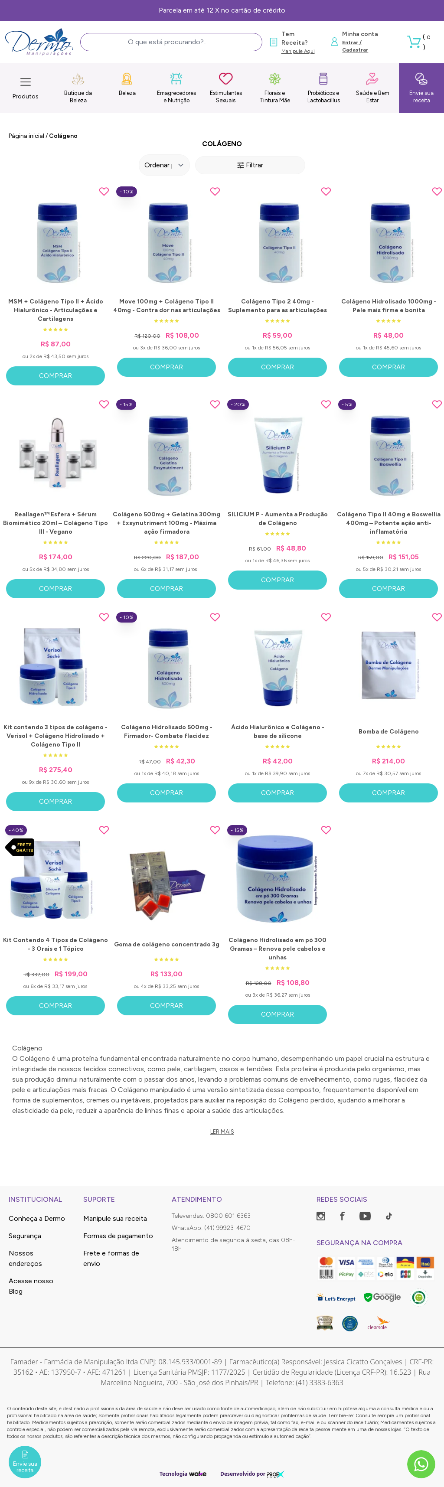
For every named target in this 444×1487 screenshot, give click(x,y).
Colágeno (63, 136)
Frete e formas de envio (111, 1258)
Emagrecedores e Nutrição (176, 88)
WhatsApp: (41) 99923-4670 (211, 1228)
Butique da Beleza (78, 88)
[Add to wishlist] (104, 191)
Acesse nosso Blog (31, 1286)
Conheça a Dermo (37, 1218)
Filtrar (250, 165)
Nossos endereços (25, 1258)
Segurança (25, 1236)
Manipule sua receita (115, 1218)
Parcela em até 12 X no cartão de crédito (222, 10)
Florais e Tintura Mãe (274, 88)
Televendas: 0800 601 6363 (211, 1216)
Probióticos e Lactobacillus (323, 88)
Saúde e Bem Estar (372, 88)
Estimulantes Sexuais (226, 88)
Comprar (55, 376)
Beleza (127, 84)
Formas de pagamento (118, 1236)
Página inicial (26, 136)
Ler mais (222, 1131)
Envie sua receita (421, 88)
